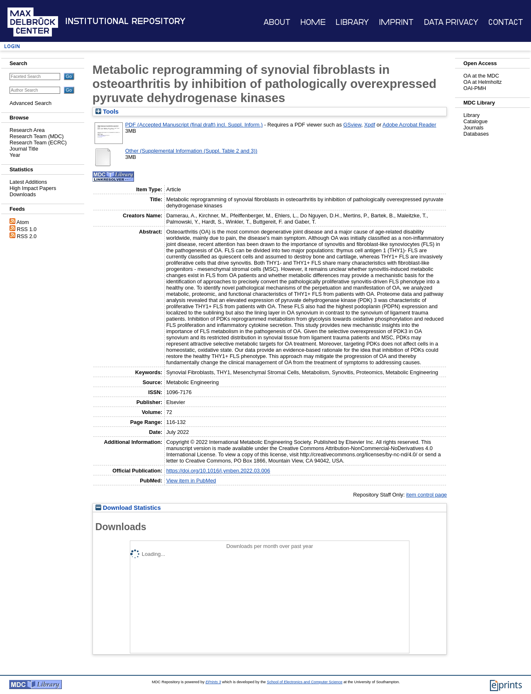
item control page (426, 495)
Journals (473, 127)
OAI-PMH (474, 88)
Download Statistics (128, 507)
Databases (476, 134)
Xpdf (369, 125)
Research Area (27, 130)
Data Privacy (451, 22)
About (276, 22)
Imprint (396, 22)
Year (15, 155)
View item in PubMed (191, 480)
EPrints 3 (213, 682)
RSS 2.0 (27, 236)
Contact (505, 22)
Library (352, 22)
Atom (23, 222)
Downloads (23, 194)
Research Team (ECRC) (38, 142)
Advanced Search (30, 103)
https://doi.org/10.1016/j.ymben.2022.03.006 (218, 471)
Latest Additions (28, 182)
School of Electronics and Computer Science (304, 682)
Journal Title (24, 149)
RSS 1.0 (27, 229)
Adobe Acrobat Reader (409, 125)
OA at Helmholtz (482, 82)
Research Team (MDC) (37, 136)
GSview (352, 125)
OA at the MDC (481, 76)
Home (313, 22)
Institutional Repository (125, 21)
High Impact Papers (33, 188)
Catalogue (475, 121)
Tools (107, 111)
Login (12, 46)
